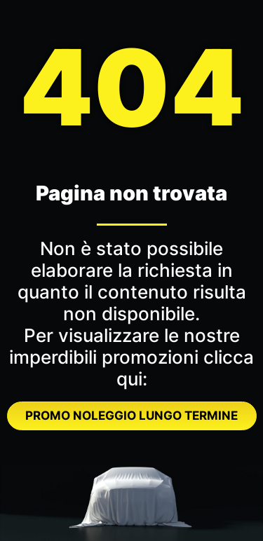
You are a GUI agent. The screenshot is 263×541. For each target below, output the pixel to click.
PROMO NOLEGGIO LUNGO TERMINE (131, 416)
